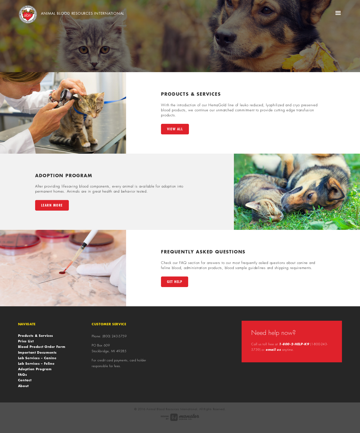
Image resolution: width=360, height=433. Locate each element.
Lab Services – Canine (37, 358)
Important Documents (37, 352)
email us (273, 349)
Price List (26, 341)
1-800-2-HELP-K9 (294, 344)
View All (175, 129)
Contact (25, 380)
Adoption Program (34, 369)
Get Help (174, 281)
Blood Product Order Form (41, 346)
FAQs (22, 374)
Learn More (52, 205)
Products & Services (35, 335)
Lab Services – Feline (36, 363)
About (23, 385)
